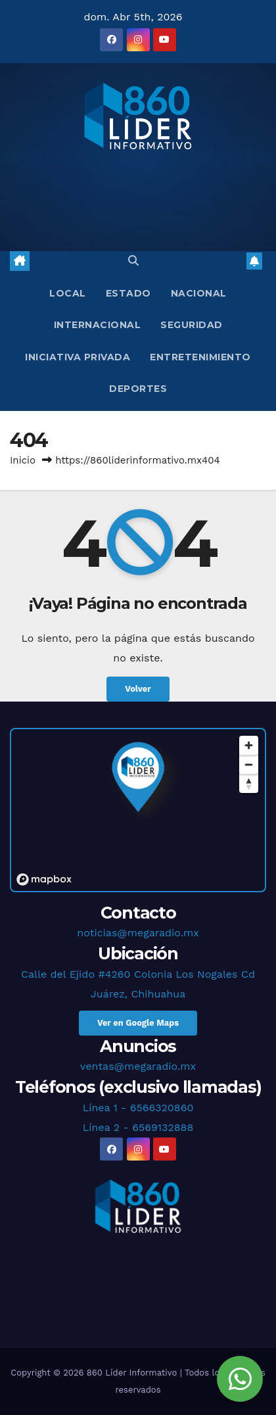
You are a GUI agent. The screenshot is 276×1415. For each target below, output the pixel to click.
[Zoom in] (248, 745)
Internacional (97, 325)
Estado (128, 293)
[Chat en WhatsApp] (240, 1379)
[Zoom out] (248, 764)
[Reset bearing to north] (248, 783)
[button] (133, 260)
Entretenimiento (200, 357)
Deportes (138, 389)
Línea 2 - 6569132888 (138, 1127)
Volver (138, 689)
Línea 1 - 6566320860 (138, 1107)
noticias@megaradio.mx (137, 932)
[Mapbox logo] (44, 879)
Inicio (22, 460)
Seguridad (191, 325)
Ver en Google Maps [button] (138, 1023)
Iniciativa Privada (77, 357)
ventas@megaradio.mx (138, 1066)
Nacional (199, 293)
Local (67, 293)
